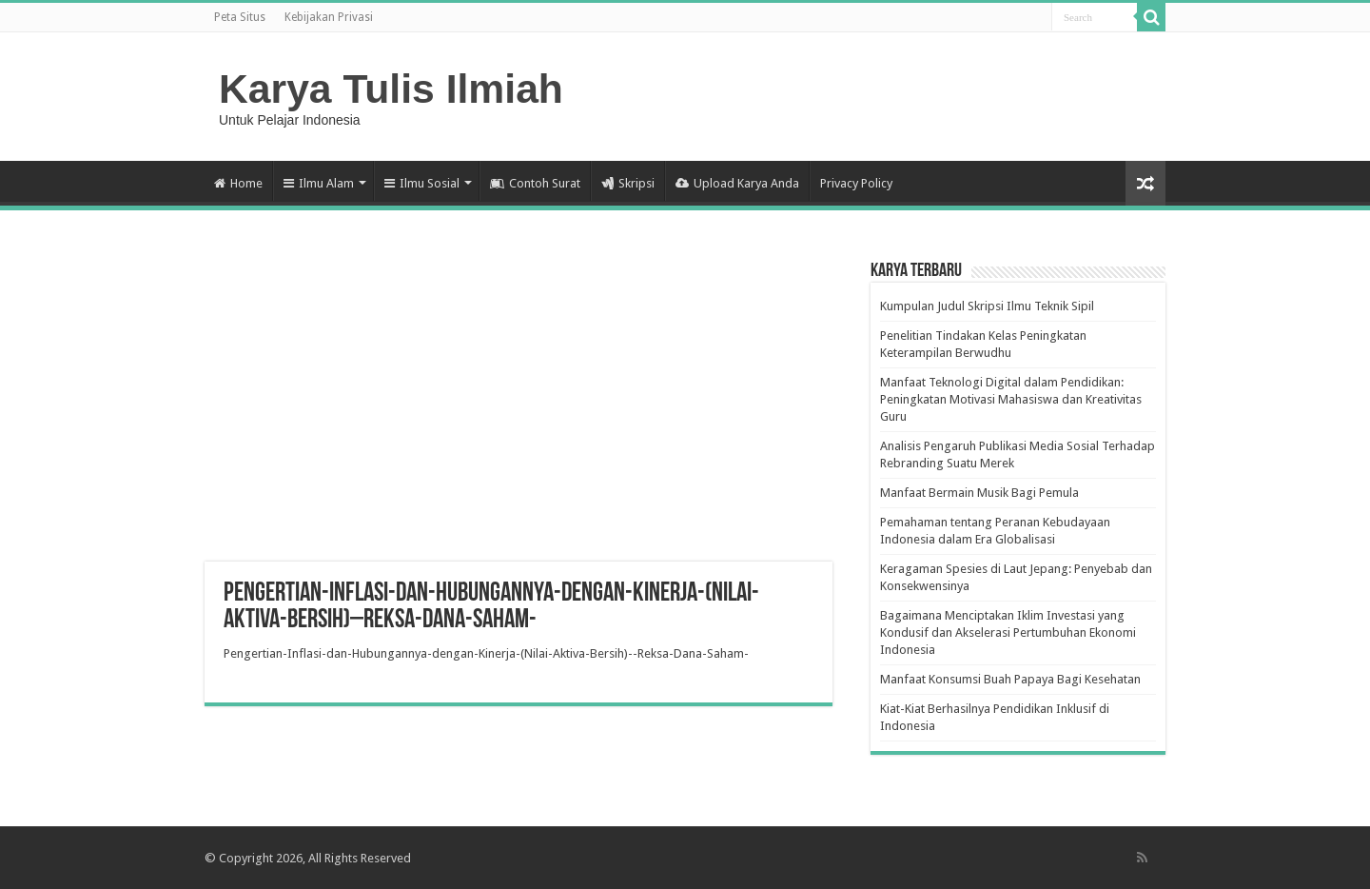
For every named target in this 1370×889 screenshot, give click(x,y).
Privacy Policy (856, 183)
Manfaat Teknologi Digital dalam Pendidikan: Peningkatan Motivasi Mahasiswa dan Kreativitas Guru (1011, 399)
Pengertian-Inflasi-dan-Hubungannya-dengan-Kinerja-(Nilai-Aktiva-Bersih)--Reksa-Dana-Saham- (486, 653)
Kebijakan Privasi (328, 17)
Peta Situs (239, 17)
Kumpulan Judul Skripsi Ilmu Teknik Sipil (987, 306)
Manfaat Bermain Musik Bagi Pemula (979, 492)
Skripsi (628, 183)
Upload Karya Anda (737, 183)
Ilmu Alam (319, 183)
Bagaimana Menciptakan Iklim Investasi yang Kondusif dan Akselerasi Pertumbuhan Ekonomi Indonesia (1008, 632)
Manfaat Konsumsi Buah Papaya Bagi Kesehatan (1010, 679)
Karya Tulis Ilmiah (391, 88)
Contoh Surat (535, 183)
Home (238, 183)
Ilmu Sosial (422, 183)
